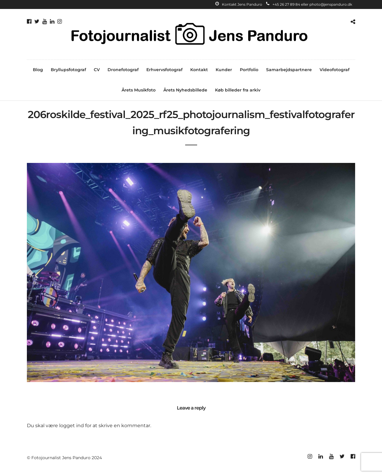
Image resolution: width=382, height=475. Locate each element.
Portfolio (249, 69)
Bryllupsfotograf (68, 69)
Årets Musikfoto (139, 90)
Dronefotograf (123, 69)
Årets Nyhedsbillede (185, 90)
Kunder (224, 69)
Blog (38, 69)
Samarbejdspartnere (289, 69)
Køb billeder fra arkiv (237, 90)
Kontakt (199, 69)
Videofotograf (334, 69)
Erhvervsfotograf (164, 69)
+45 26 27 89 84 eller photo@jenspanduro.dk (309, 4)
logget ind (71, 425)
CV (97, 69)
